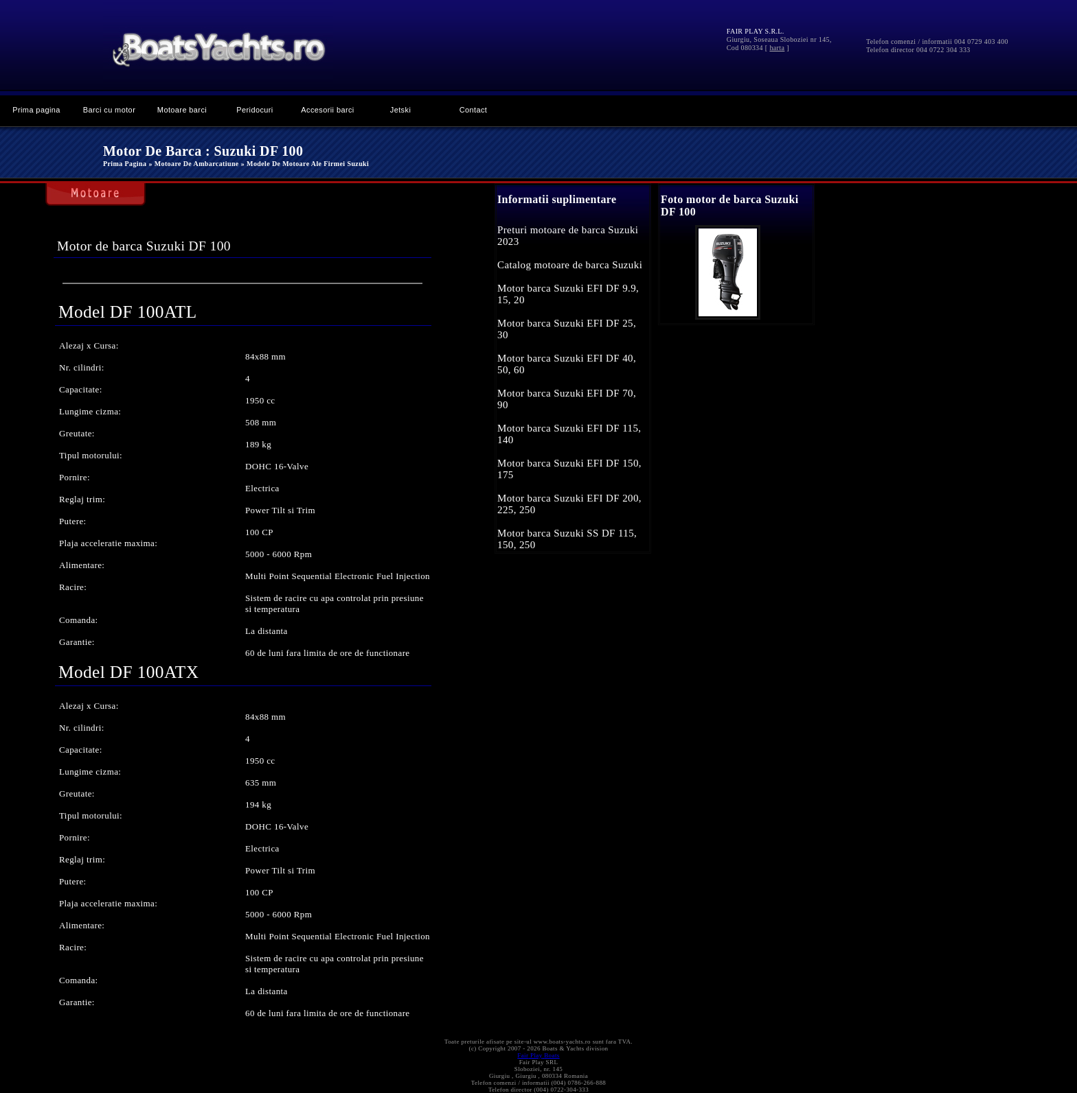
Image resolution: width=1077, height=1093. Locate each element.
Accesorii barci (327, 110)
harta (776, 47)
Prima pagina (36, 110)
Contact (474, 110)
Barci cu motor (109, 110)
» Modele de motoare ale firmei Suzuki (305, 163)
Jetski (400, 110)
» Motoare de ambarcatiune (193, 163)
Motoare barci (182, 110)
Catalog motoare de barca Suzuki (569, 264)
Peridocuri (254, 110)
